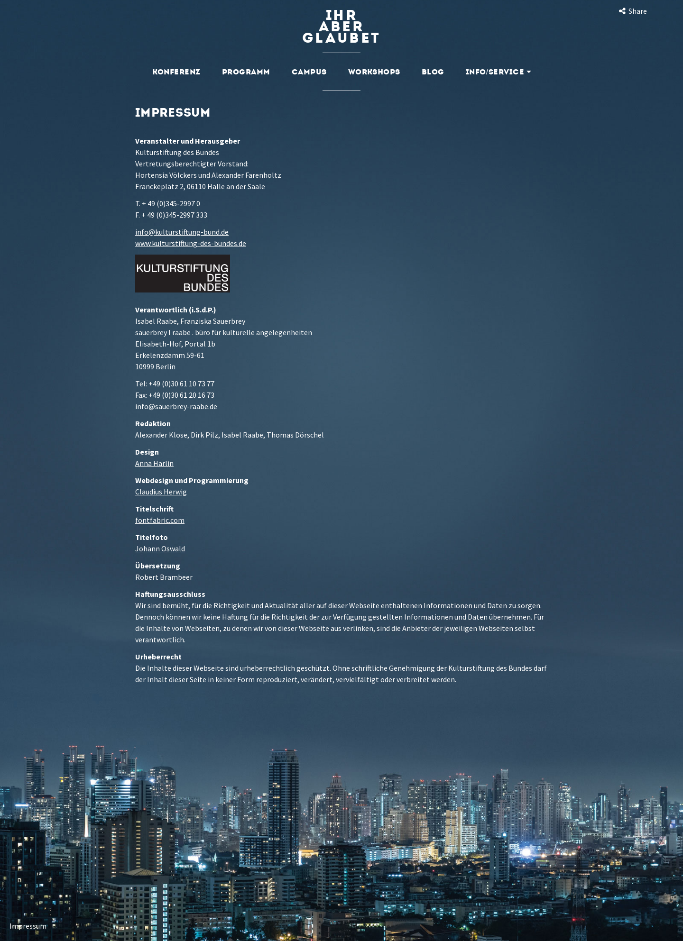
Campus (309, 71)
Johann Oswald (160, 548)
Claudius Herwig (161, 491)
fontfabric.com (160, 520)
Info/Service (498, 71)
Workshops (374, 71)
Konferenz (176, 71)
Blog (433, 71)
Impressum (27, 926)
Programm (246, 71)
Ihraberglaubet (341, 26)
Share (632, 11)
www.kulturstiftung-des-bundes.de (190, 243)
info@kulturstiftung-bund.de (182, 232)
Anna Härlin (154, 463)
